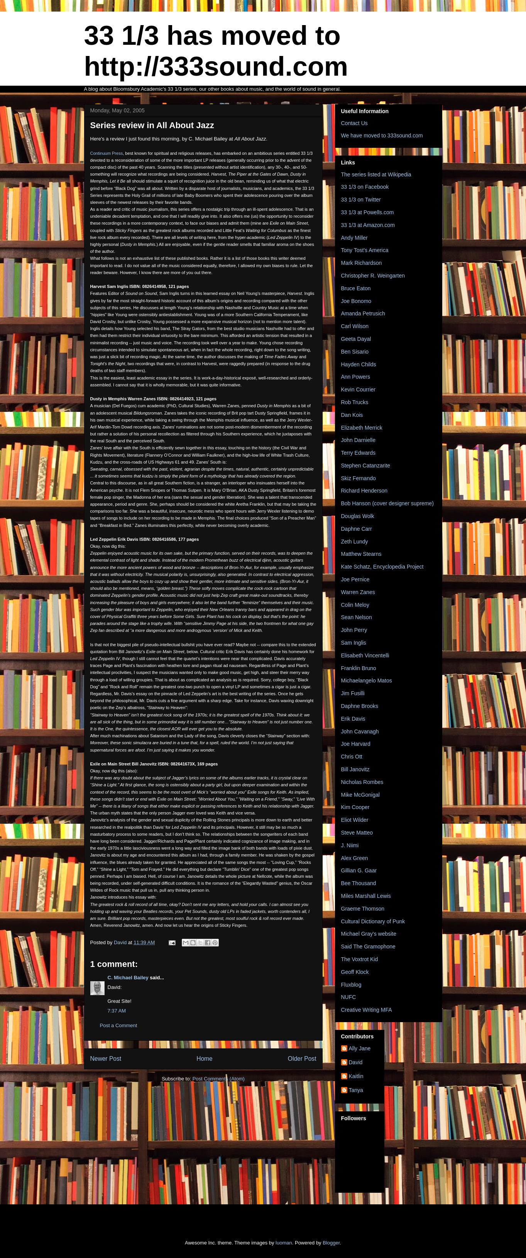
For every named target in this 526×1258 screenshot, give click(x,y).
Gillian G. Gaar (359, 870)
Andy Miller (354, 238)
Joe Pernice (355, 579)
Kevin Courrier (358, 389)
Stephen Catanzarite (366, 465)
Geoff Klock (355, 972)
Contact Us (354, 123)
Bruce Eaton (356, 288)
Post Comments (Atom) (219, 1079)
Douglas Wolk (357, 516)
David (356, 1062)
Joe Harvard (355, 744)
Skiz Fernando (358, 478)
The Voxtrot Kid (359, 959)
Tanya (356, 1090)
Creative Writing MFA (366, 1010)
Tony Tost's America (365, 250)
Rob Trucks (355, 402)
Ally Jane (360, 1048)
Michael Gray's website (369, 934)
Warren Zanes (358, 592)
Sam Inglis (353, 643)
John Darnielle (358, 440)
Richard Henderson (364, 491)
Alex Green (354, 858)
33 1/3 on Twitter (361, 199)
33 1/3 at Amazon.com (368, 225)
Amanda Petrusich (363, 313)
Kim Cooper (355, 807)
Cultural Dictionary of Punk (373, 921)
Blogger (331, 1243)
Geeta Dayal (356, 339)
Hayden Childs (358, 364)
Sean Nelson (356, 617)
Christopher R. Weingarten (373, 276)
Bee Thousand (358, 883)
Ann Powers (355, 377)
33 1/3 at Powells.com (367, 212)
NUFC (348, 997)
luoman (284, 1243)
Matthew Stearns (361, 554)
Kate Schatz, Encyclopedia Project (382, 567)
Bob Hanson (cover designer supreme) (387, 503)
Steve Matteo (357, 833)
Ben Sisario (355, 352)
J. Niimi (350, 845)
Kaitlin (356, 1076)
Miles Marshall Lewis (366, 896)
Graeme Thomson (363, 909)
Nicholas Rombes (362, 782)
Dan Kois (352, 415)
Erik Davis (353, 719)
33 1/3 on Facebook (365, 187)
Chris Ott (351, 756)
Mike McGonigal (360, 795)
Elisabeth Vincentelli (365, 655)
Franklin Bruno (358, 668)
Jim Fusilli (353, 693)
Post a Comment (118, 1025)
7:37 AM (117, 1011)
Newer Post (106, 1058)
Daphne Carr (356, 529)
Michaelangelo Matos (366, 680)
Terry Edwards (358, 453)
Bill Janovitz (355, 769)
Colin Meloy (355, 605)
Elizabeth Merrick (361, 428)
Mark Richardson (361, 263)
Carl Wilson (355, 326)
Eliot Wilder (355, 820)
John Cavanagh (360, 731)
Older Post (302, 1058)
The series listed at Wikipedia (376, 174)
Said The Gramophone (368, 946)
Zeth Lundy (354, 541)
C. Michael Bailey (128, 977)
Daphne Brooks (360, 706)
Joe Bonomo (356, 301)
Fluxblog (351, 985)
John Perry (354, 630)
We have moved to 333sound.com (382, 135)
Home (204, 1058)
